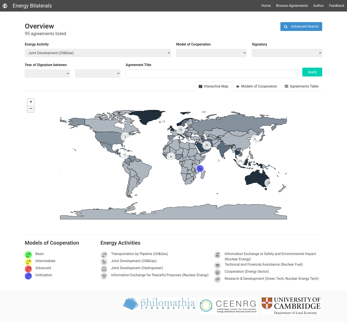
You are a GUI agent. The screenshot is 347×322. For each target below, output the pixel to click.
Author (318, 6)
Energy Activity (37, 44)
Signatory (259, 44)
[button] (197, 166)
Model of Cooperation (193, 44)
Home (266, 6)
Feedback (336, 6)
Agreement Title (138, 65)
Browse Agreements (292, 6)
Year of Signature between (46, 65)
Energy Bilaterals (27, 6)
